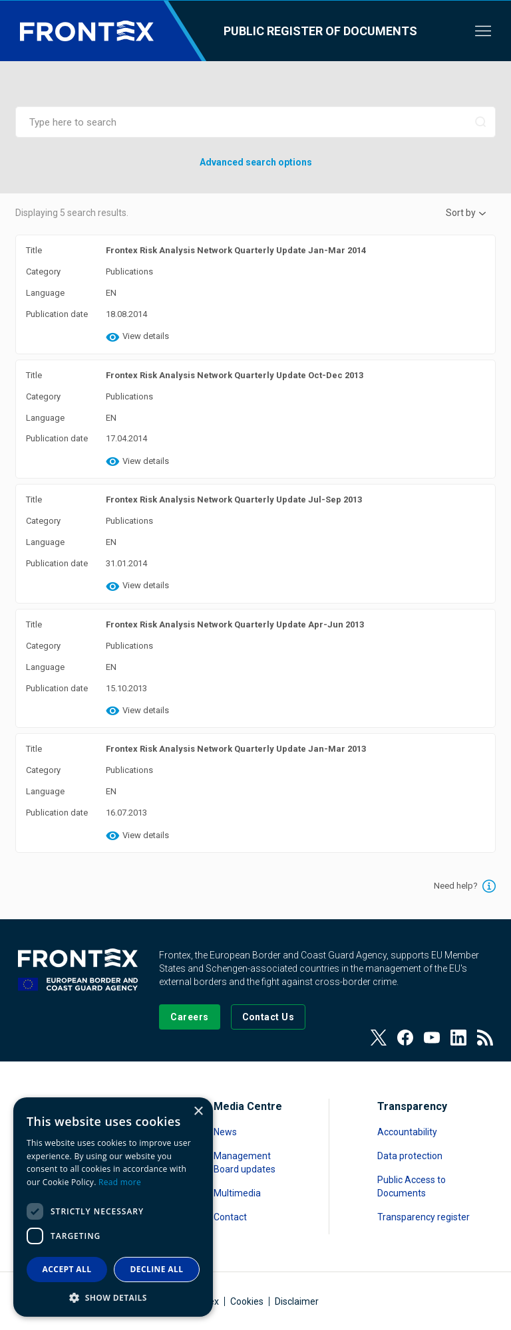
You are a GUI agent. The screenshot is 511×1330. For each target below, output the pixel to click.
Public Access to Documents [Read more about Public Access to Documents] (411, 1186)
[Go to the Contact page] (268, 1017)
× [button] (198, 1112)
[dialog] (113, 1207)
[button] (113, 1297)
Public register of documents (320, 31)
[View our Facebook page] (405, 1038)
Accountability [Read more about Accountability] (407, 1132)
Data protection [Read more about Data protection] (409, 1156)
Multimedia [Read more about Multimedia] (237, 1193)
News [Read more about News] (225, 1132)
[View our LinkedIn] (458, 1038)
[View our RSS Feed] (485, 1038)
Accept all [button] (67, 1269)
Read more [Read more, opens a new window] (119, 1182)
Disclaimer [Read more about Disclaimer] (297, 1301)
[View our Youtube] (432, 1038)
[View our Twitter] (379, 1038)
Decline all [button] (157, 1269)
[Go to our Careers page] (189, 1017)
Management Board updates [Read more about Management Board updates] (244, 1162)
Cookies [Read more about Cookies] (246, 1301)
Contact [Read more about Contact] (230, 1217)
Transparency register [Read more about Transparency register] (423, 1217)
